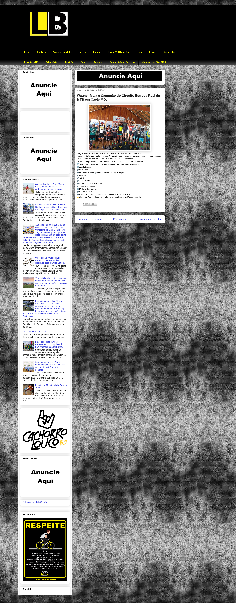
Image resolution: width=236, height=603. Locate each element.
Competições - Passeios (122, 62)
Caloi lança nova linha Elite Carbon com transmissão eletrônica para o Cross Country (50, 260)
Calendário (51, 62)
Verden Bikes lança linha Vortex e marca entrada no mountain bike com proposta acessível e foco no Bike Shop (51, 282)
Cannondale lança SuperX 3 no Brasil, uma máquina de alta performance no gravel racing (50, 186)
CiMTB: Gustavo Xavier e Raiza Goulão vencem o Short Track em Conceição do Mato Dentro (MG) (51, 207)
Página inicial (120, 219)
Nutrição (68, 62)
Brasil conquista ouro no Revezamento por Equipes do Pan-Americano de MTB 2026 (49, 344)
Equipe (97, 52)
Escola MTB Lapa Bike (119, 52)
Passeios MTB (31, 62)
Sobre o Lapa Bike (62, 52)
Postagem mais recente (89, 219)
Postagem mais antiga (150, 219)
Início (27, 52)
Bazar (83, 62)
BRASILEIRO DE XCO (35, 331)
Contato (41, 52)
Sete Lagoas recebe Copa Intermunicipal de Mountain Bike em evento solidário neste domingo (50, 366)
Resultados (169, 52)
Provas (152, 52)
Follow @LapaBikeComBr (35, 502)
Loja (140, 52)
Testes (82, 52)
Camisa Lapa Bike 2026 (154, 62)
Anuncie (98, 62)
